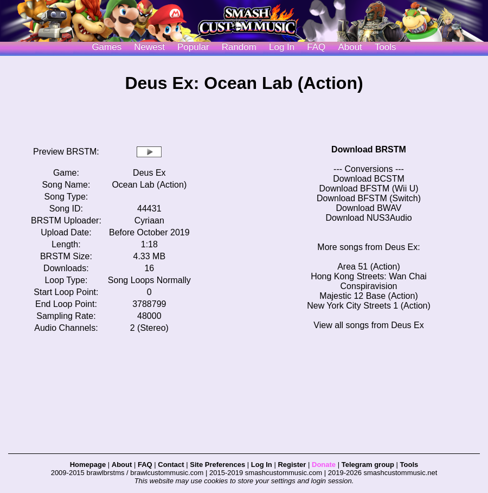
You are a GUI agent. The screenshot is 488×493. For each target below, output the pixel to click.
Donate (324, 464)
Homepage (88, 464)
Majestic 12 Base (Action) (368, 295)
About (350, 47)
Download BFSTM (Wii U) (368, 188)
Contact (171, 464)
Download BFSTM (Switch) (369, 198)
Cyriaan (149, 220)
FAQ (316, 47)
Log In (261, 464)
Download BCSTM (368, 178)
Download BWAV (369, 208)
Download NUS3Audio (368, 217)
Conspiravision (369, 286)
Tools (385, 47)
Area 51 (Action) (368, 266)
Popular (193, 47)
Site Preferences (217, 464)
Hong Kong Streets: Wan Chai (369, 276)
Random (239, 47)
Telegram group (368, 464)
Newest (149, 47)
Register (292, 464)
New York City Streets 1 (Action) (369, 305)
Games (106, 47)
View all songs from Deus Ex (368, 325)
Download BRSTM (368, 149)
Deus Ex (149, 172)
